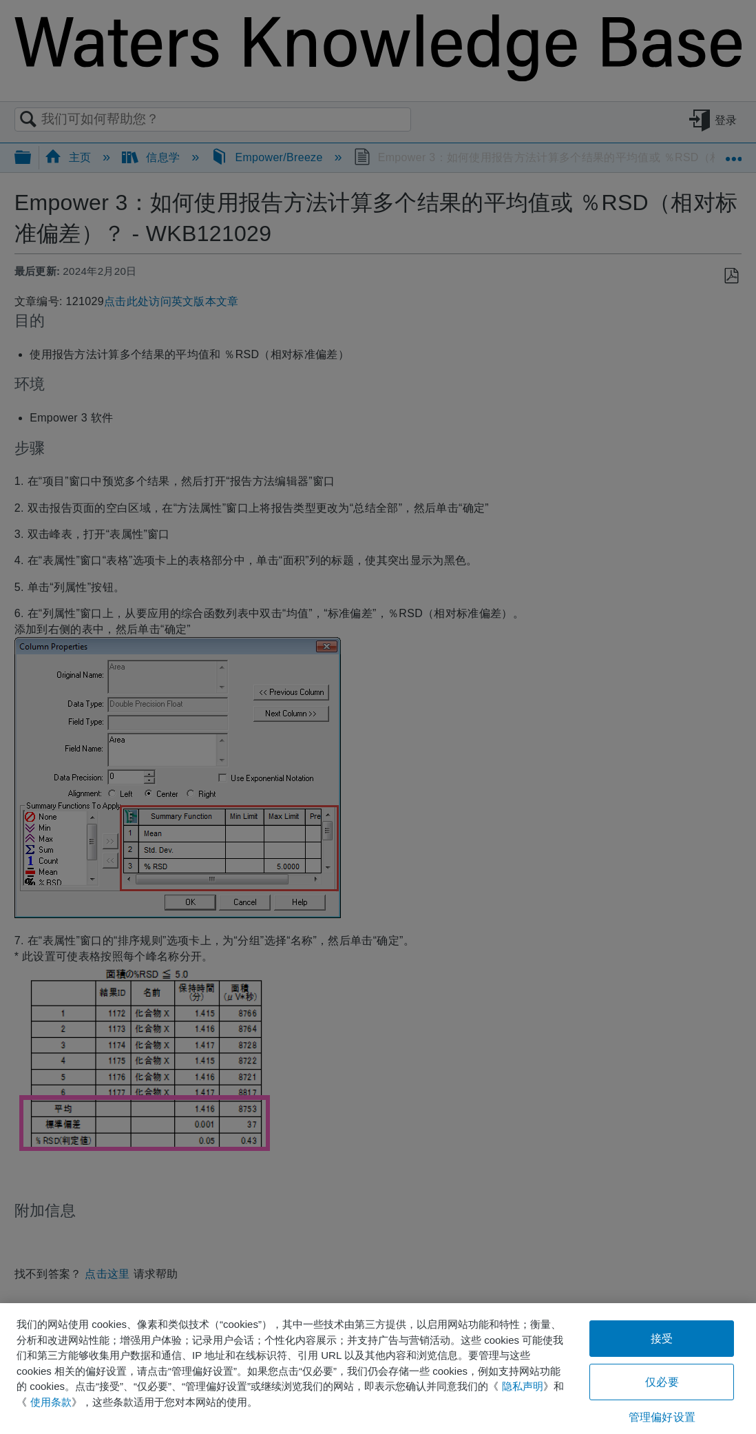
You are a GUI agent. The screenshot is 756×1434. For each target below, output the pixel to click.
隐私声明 (522, 1386)
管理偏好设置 (662, 1417)
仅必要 (661, 1382)
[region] (378, 1368)
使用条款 (51, 1402)
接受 (662, 1338)
